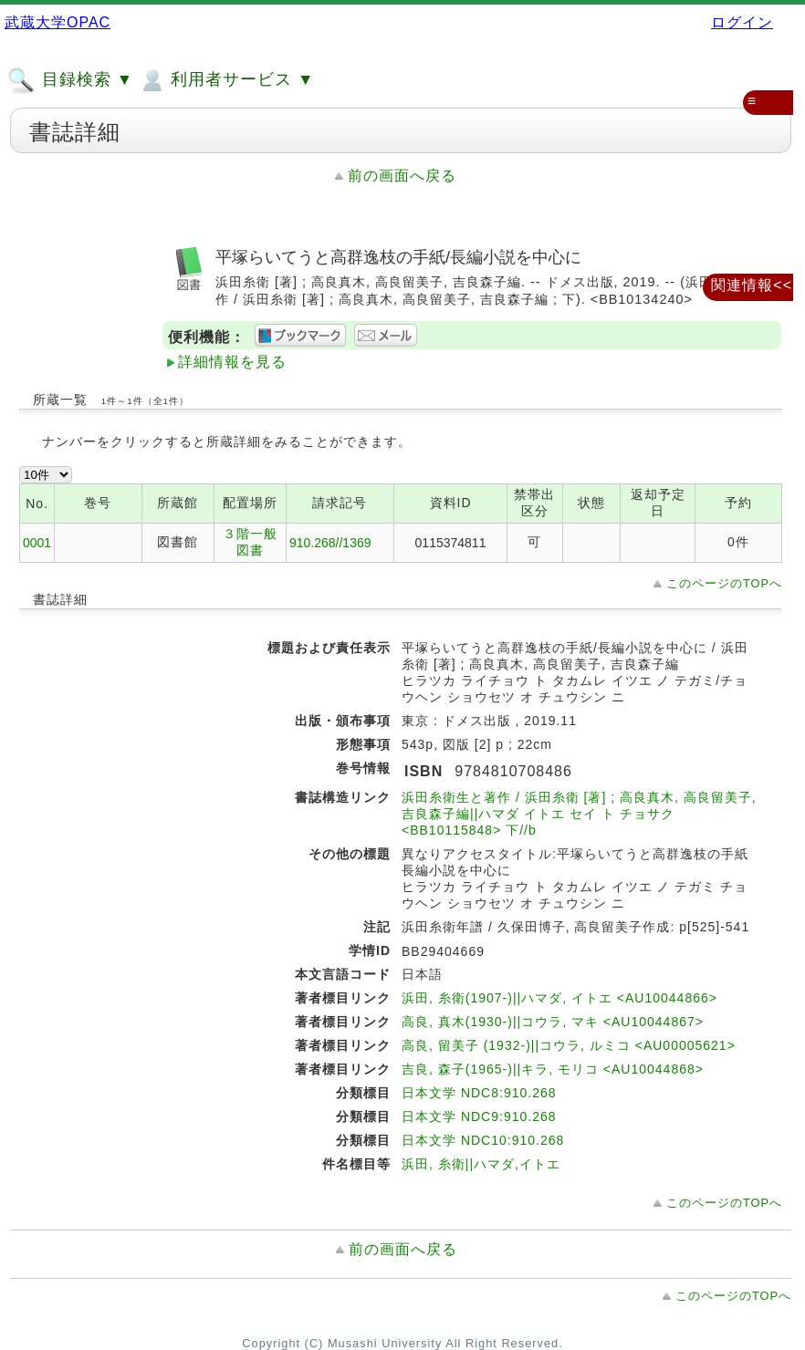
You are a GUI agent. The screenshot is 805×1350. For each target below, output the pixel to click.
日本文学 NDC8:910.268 (479, 1092)
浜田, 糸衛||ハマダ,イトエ (481, 1164)
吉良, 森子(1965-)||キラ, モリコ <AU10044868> (553, 1069)
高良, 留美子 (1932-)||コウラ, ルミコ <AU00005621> (569, 1045)
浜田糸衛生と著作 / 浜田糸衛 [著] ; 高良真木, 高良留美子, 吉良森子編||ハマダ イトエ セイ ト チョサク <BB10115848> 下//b (579, 813)
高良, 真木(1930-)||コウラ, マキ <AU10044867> (553, 1021)
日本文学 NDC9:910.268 (479, 1116)
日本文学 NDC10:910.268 (483, 1140)
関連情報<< (751, 285)
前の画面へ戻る (402, 175)
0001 (37, 542)
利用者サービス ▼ (226, 80)
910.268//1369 (330, 542)
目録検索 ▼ (70, 80)
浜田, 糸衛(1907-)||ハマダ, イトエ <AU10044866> (559, 998)
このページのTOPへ (724, 583)
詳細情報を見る (232, 361)
